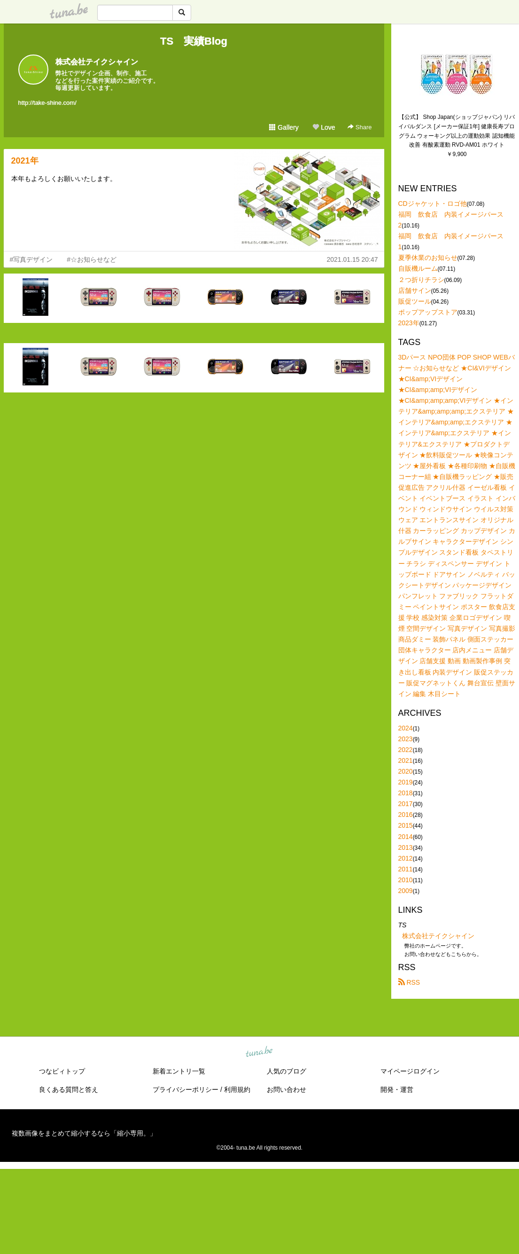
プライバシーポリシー (185, 1089)
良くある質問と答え (68, 1089)
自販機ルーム (418, 268)
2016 (405, 814)
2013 (405, 847)
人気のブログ (286, 1071)
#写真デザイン (31, 259)
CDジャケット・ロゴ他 (432, 203)
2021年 (25, 160)
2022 (405, 749)
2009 (405, 890)
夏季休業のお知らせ (427, 257)
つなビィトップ (62, 1071)
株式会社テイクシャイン (96, 62)
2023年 (408, 323)
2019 (405, 782)
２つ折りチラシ (421, 279)
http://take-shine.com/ (47, 102)
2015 (405, 825)
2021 (405, 760)
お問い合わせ (286, 1089)
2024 (405, 728)
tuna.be (259, 1052)
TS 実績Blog (193, 41)
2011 (405, 869)
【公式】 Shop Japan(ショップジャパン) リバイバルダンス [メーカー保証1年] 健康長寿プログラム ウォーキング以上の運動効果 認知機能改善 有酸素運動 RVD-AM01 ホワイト (456, 131)
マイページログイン (410, 1071)
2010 (405, 880)
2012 (405, 858)
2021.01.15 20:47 (352, 259)
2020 (405, 771)
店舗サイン (414, 290)
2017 (405, 803)
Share (360, 127)
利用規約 (237, 1089)
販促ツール (414, 301)
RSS (409, 982)
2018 (405, 793)
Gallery (283, 127)
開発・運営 (396, 1089)
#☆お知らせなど (91, 259)
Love (323, 127)
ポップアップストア (427, 312)
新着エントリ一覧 (179, 1071)
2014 (405, 836)
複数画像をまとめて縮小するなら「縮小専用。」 (84, 1133)
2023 (405, 739)
